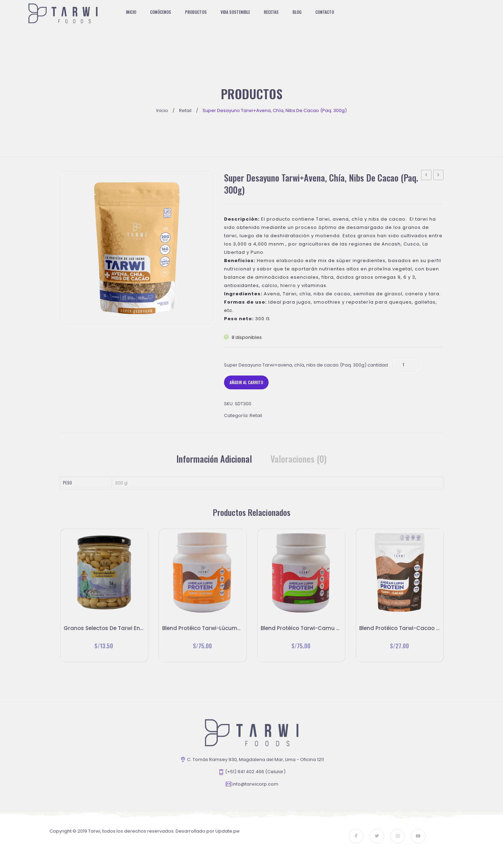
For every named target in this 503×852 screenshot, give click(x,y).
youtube (418, 836)
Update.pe (227, 831)
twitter (377, 836)
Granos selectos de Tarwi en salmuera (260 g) (426, 175)
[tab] (214, 458)
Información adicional (214, 458)
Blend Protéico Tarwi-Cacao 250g (439, 175)
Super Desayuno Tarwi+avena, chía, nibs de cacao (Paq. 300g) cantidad (306, 365)
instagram (398, 836)
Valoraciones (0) (298, 458)
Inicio (162, 110)
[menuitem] (134, 12)
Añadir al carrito (246, 382)
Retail (185, 110)
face (356, 836)
